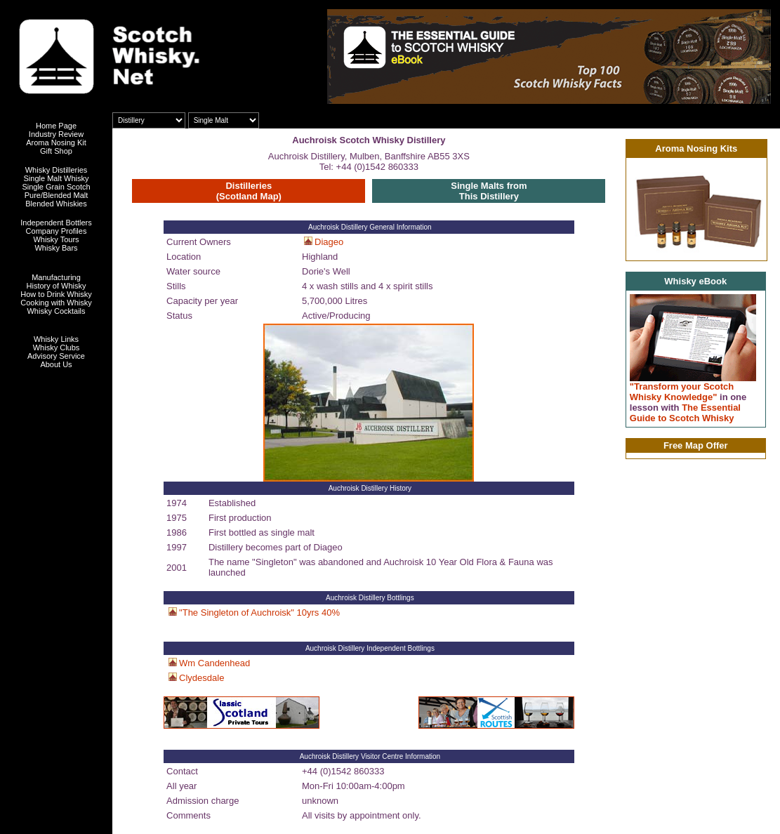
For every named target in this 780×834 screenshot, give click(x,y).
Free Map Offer (695, 445)
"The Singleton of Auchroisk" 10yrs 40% (259, 612)
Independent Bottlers (56, 222)
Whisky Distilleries (56, 170)
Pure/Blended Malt (56, 195)
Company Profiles (56, 231)
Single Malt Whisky (56, 178)
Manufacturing (56, 277)
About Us (56, 364)
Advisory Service (56, 356)
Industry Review (56, 134)
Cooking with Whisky (55, 302)
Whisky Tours (56, 239)
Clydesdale (201, 678)
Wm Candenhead (214, 663)
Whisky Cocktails (56, 311)
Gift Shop (56, 151)
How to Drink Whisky (55, 294)
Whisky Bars (55, 248)
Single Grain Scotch (56, 187)
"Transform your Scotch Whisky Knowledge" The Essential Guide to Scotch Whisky (688, 402)
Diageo (329, 242)
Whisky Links (56, 339)
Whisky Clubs (56, 347)
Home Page (56, 125)
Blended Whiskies (55, 203)
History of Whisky (56, 286)
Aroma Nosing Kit (56, 142)
